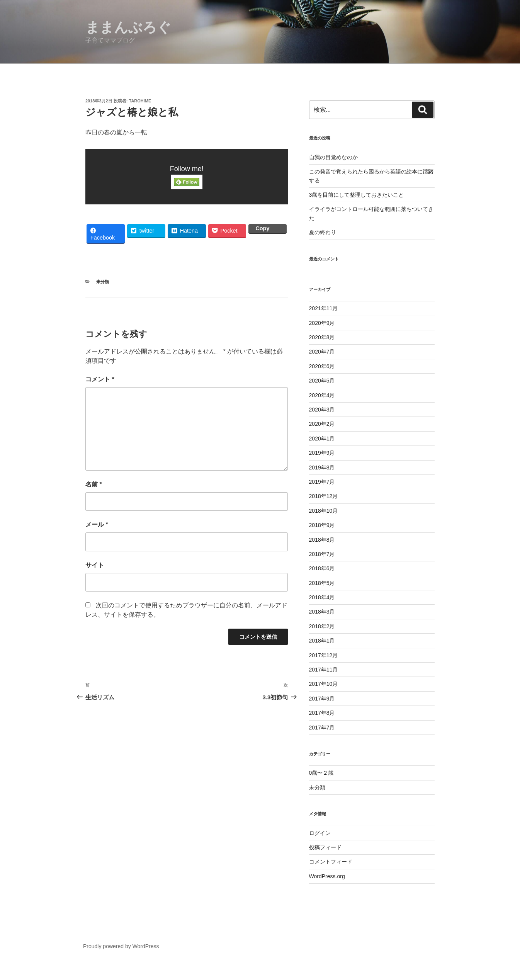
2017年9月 (322, 698)
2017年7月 (322, 727)
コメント (99, 379)
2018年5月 (322, 583)
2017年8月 (322, 713)
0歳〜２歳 (321, 773)
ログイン (320, 833)
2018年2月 (322, 626)
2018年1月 (322, 641)
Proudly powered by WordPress (121, 946)
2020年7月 (322, 352)
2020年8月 (322, 337)
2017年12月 (323, 655)
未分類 (102, 281)
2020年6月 (322, 366)
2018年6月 (322, 568)
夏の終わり (322, 232)
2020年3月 (322, 409)
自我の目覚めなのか (333, 157)
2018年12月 (323, 496)
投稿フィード (325, 847)
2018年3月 (322, 612)
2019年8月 (322, 467)
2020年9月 (322, 323)
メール (96, 524)
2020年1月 (322, 438)
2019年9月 (322, 453)
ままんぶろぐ (128, 27)
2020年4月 (322, 395)
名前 (93, 484)
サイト (94, 565)
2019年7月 (322, 482)
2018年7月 (322, 554)
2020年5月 (322, 380)
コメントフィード (330, 862)
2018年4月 (322, 597)
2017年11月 (323, 669)
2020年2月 (322, 424)
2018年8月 (322, 540)
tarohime (140, 101)
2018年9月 (322, 525)
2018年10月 (323, 511)
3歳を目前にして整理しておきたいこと (356, 195)
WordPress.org (327, 876)
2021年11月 (323, 308)
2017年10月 (323, 684)
